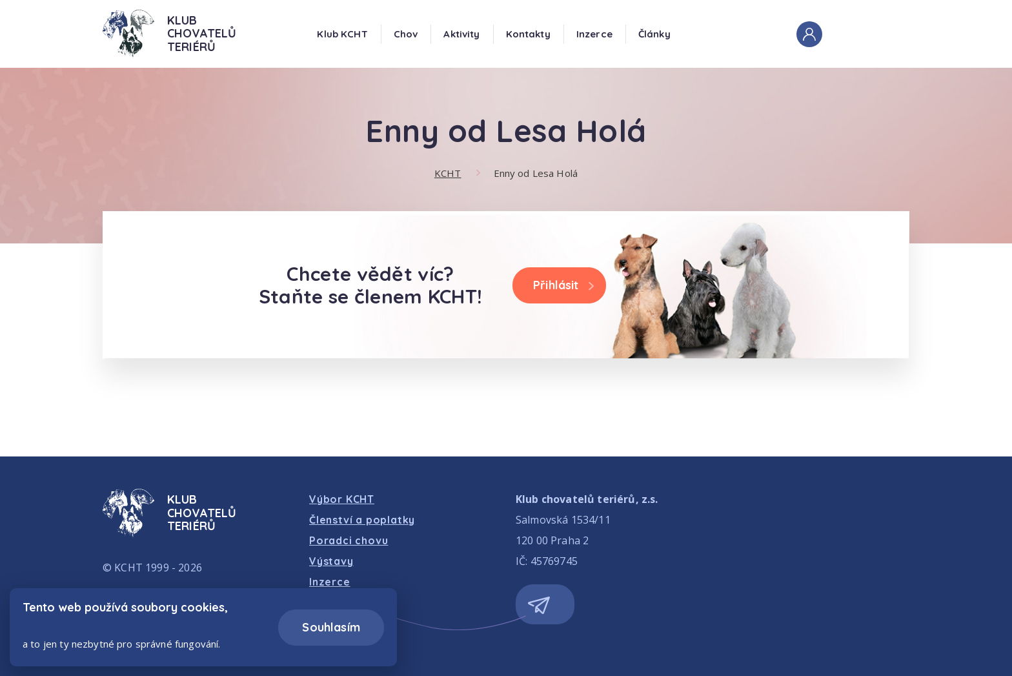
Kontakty (528, 34)
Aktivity (461, 34)
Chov (406, 34)
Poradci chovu (348, 540)
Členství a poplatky (362, 519)
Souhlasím (331, 627)
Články (654, 34)
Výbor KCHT (341, 499)
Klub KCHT (342, 34)
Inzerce (594, 34)
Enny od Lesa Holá (536, 173)
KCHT (447, 173)
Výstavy (331, 561)
